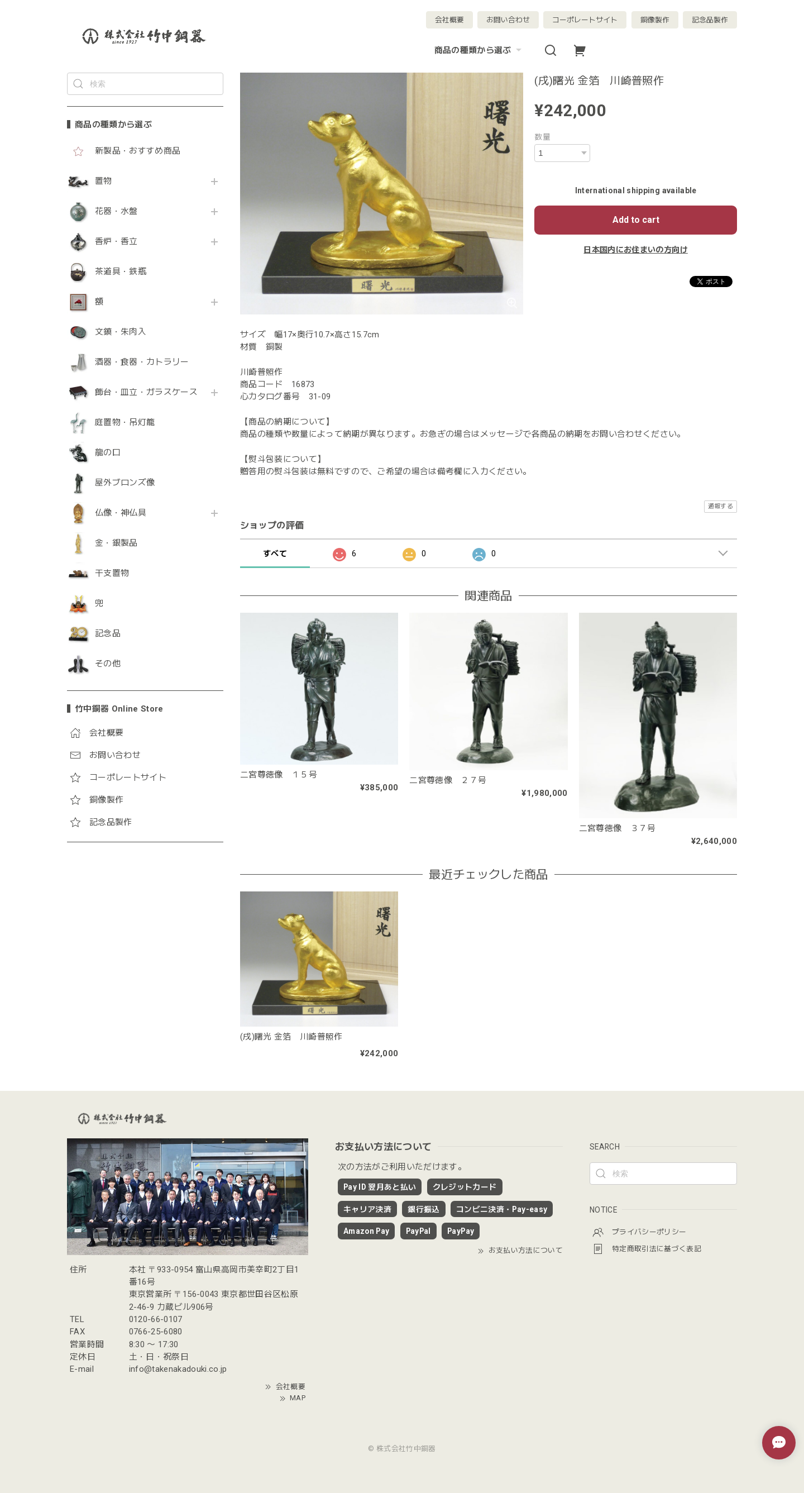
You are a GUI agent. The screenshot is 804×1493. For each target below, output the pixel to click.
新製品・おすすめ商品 (137, 151)
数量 (542, 136)
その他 (108, 664)
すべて (275, 553)
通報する (720, 506)
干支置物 (112, 573)
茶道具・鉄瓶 (120, 271)
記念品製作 (710, 20)
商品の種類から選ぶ (479, 50)
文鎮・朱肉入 (120, 332)
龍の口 (108, 452)
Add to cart (635, 219)
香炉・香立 (116, 241)
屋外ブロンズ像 (125, 483)
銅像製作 (654, 20)
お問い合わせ (508, 20)
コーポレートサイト (585, 20)
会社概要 (449, 20)
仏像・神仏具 (120, 513)
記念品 (108, 633)
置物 (103, 181)
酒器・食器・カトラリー (142, 362)
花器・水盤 (116, 211)
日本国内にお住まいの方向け (635, 249)
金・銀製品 (116, 543)
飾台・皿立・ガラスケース (146, 392)
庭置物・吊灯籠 (125, 422)
